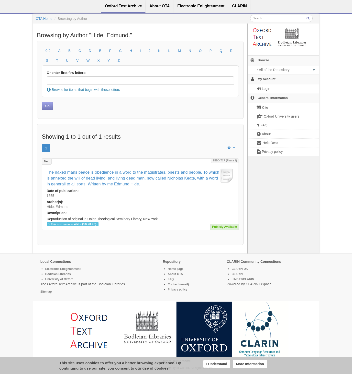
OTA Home (44, 19)
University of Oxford (59, 279)
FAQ (171, 279)
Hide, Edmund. (58, 207)
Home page (176, 269)
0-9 (47, 51)
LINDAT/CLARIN (243, 279)
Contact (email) (178, 284)
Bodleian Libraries (58, 274)
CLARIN (237, 274)
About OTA (175, 274)
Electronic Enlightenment (63, 269)
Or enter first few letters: (67, 73)
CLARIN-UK (240, 269)
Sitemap (46, 291)
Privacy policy (177, 289)
